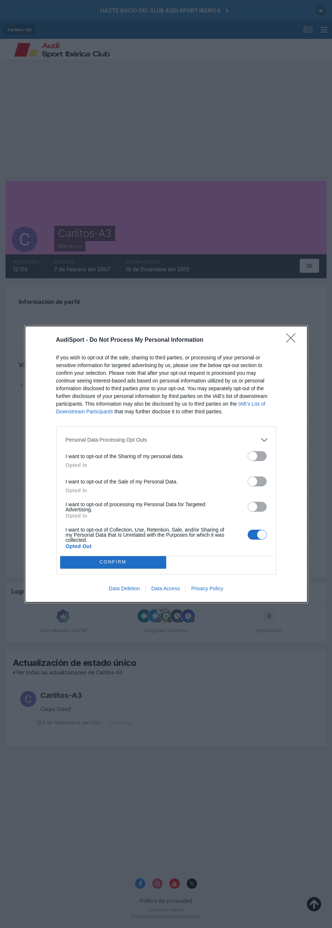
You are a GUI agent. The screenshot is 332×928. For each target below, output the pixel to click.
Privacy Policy (207, 588)
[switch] (257, 456)
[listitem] (166, 440)
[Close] (293, 340)
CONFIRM (113, 562)
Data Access (165, 588)
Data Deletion (124, 588)
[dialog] (166, 464)
